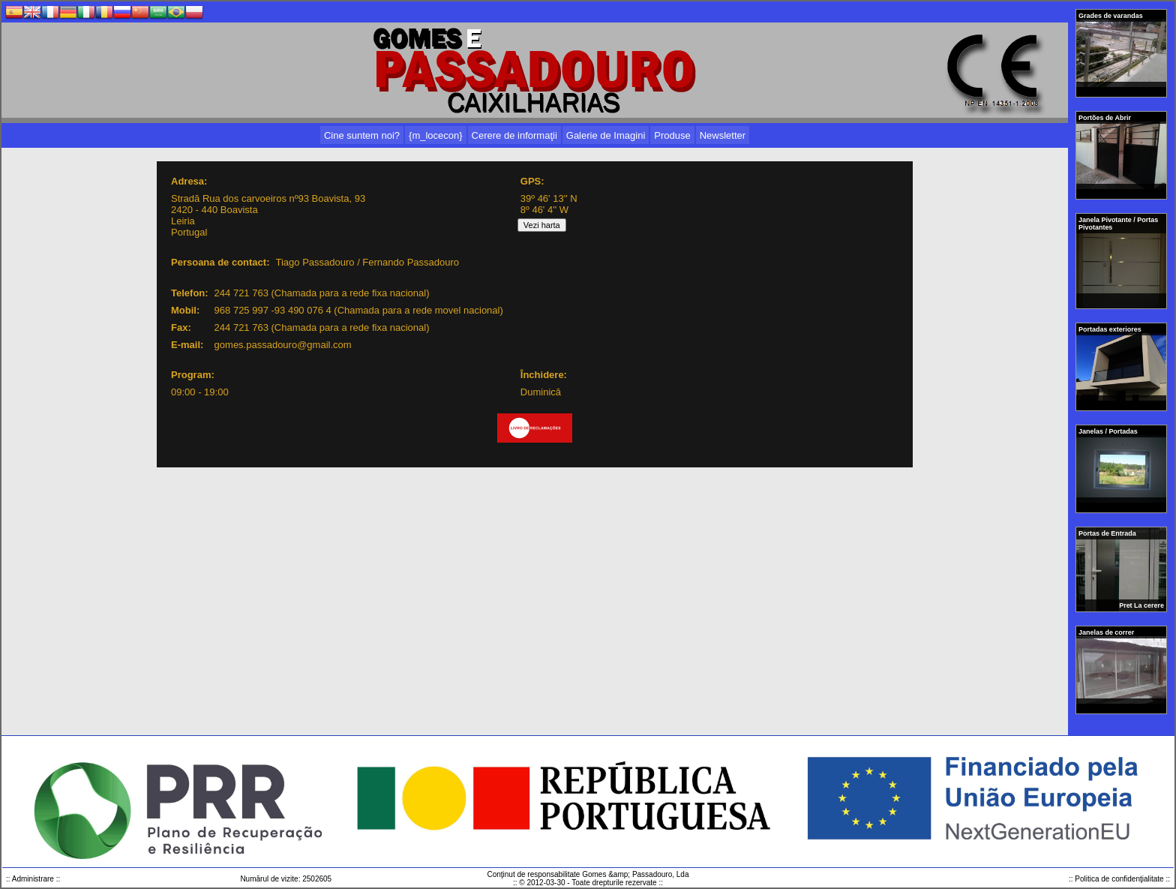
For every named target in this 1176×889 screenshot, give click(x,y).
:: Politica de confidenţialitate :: (1119, 879)
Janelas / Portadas (1108, 431)
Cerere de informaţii (514, 135)
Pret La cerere (1141, 605)
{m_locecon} (436, 135)
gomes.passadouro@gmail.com (283, 344)
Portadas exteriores (1110, 329)
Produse (672, 135)
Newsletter (723, 135)
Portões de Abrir (1105, 118)
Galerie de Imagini (606, 135)
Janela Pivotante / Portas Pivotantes (1118, 223)
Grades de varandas (1111, 16)
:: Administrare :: (33, 879)
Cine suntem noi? (362, 135)
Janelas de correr (1107, 632)
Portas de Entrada (1108, 533)
